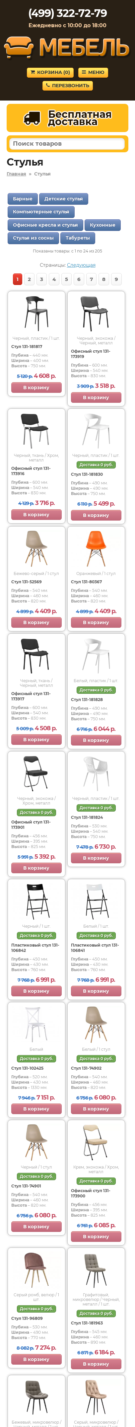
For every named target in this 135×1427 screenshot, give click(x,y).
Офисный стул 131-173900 (90, 1193)
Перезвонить (67, 86)
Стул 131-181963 (87, 1322)
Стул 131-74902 (86, 1068)
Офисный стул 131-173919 (90, 354)
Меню (93, 72)
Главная (16, 174)
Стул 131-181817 (26, 346)
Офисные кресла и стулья (45, 225)
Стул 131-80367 (86, 581)
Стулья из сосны (33, 238)
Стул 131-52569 (26, 581)
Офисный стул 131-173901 (31, 825)
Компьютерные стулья (41, 212)
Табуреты (78, 238)
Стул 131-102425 (27, 1068)
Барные (23, 199)
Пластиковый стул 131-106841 (95, 948)
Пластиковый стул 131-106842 (35, 948)
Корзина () (50, 72)
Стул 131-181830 (87, 474)
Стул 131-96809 (27, 1318)
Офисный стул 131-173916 (31, 471)
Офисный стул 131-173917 (31, 696)
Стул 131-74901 (26, 1185)
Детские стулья (63, 199)
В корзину (36, 388)
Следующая (81, 265)
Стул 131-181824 (87, 817)
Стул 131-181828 (87, 699)
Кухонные (102, 225)
